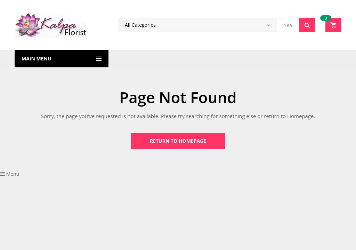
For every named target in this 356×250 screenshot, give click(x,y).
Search (307, 25)
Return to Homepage (178, 141)
